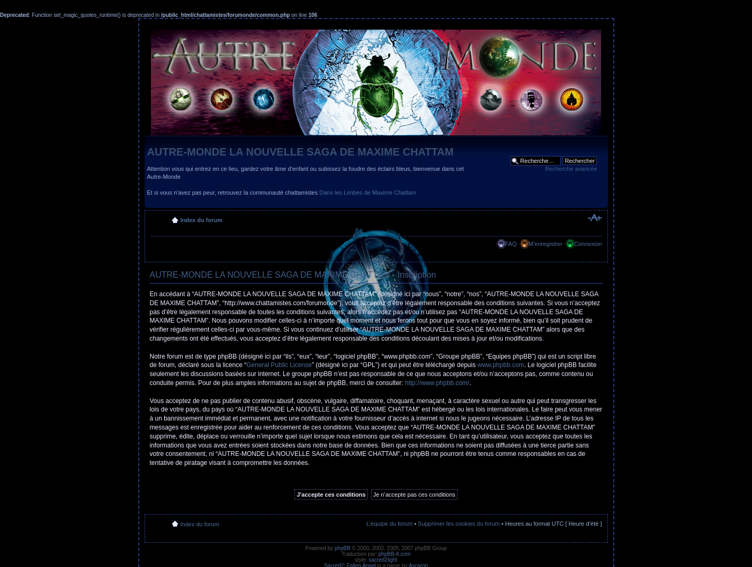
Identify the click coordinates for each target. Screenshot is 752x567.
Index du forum (201, 220)
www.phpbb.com (501, 365)
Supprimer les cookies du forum (459, 523)
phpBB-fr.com (395, 554)
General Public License (278, 365)
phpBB (343, 548)
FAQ (511, 244)
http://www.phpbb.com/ (437, 383)
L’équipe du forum (389, 523)
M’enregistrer (545, 244)
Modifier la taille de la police (594, 218)
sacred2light (383, 560)
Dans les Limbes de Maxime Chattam (367, 192)
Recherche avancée (571, 169)
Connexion (588, 244)
